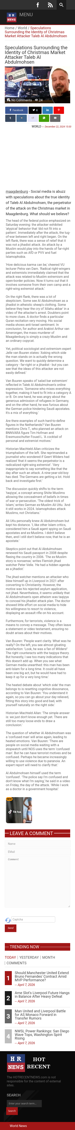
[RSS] (50, 5)
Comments (17, 963)
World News (18, 1126)
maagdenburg (17, 191)
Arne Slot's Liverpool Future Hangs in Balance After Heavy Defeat (42, 995)
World (22, 28)
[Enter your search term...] (24, 1103)
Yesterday (29, 957)
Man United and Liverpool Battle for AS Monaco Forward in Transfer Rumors (40, 1014)
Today (10, 957)
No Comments (21, 100)
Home (9, 28)
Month (48, 957)
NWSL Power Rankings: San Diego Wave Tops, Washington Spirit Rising (42, 1034)
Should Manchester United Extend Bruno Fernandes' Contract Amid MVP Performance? (42, 976)
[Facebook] (38, 5)
